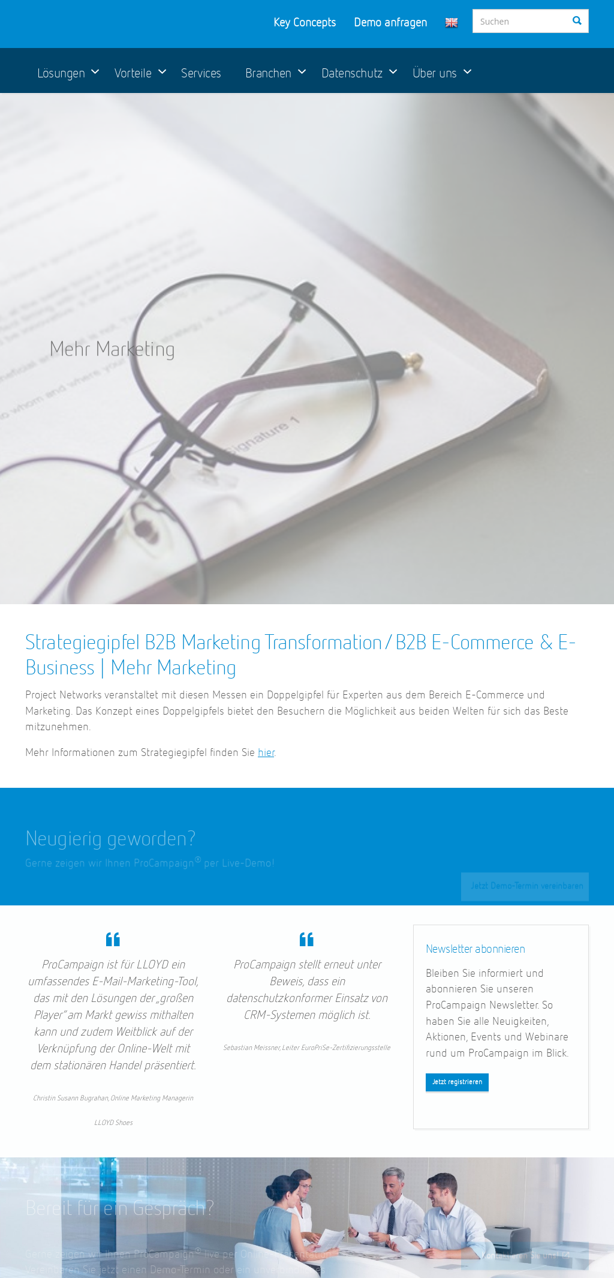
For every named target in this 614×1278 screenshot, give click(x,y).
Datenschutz (352, 73)
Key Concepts (304, 23)
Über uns (435, 73)
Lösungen (61, 73)
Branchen (268, 73)
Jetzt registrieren (457, 1082)
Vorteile (133, 73)
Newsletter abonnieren (475, 949)
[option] (307, 348)
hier (266, 752)
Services (201, 73)
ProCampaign (106, 23)
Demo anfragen (390, 23)
